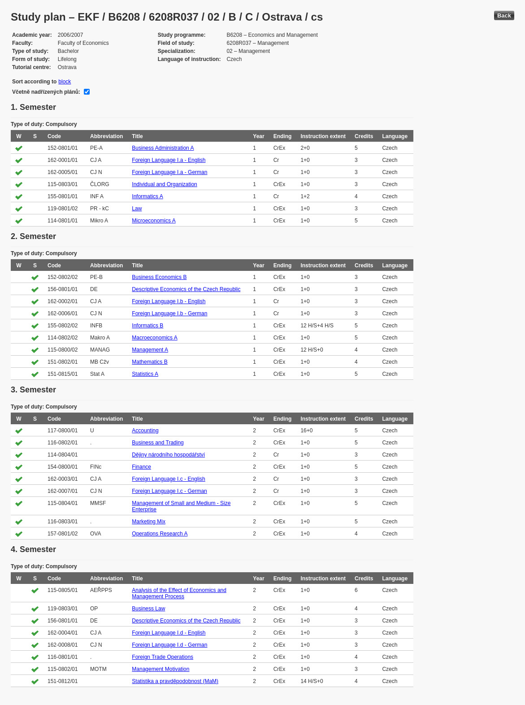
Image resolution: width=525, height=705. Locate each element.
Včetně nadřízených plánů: (46, 92)
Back (504, 15)
